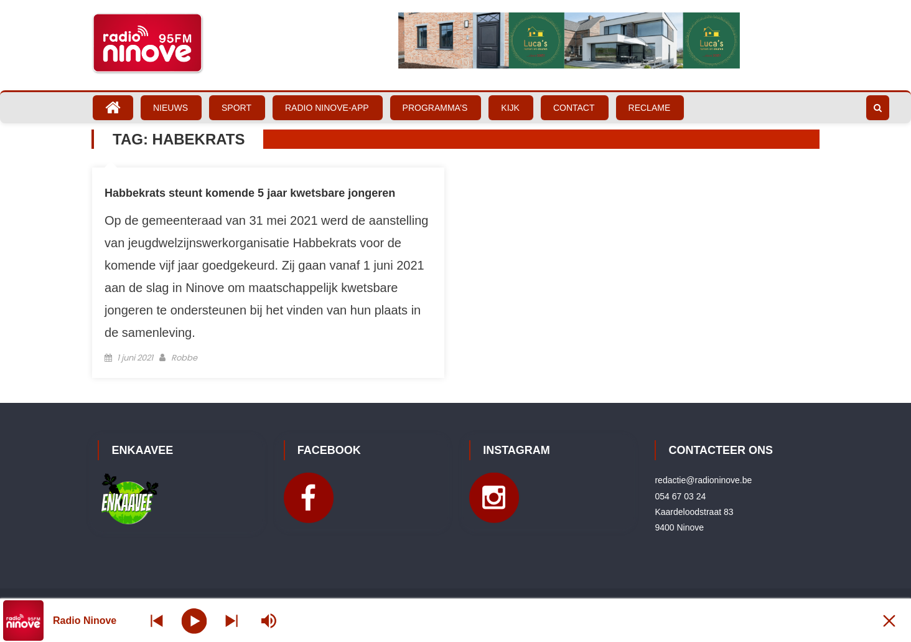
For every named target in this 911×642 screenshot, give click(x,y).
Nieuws (170, 108)
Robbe (184, 358)
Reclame (649, 108)
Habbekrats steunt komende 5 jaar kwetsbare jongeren (250, 193)
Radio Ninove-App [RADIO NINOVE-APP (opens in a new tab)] (327, 108)
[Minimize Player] (889, 620)
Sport (236, 108)
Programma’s (435, 108)
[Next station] (156, 620)
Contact (574, 108)
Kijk (510, 108)
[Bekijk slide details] (569, 40)
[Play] (194, 620)
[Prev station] (231, 620)
